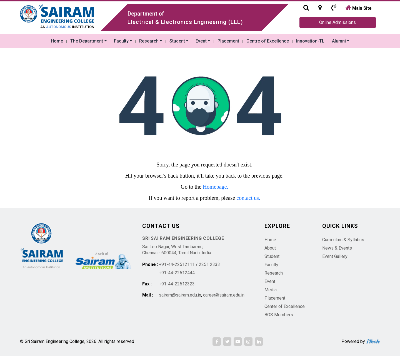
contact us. (248, 198)
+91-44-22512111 (177, 264)
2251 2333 (209, 264)
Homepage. (215, 187)
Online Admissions (337, 22)
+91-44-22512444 (177, 272)
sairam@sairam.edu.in (180, 295)
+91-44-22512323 (177, 284)
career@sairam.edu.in (223, 295)
